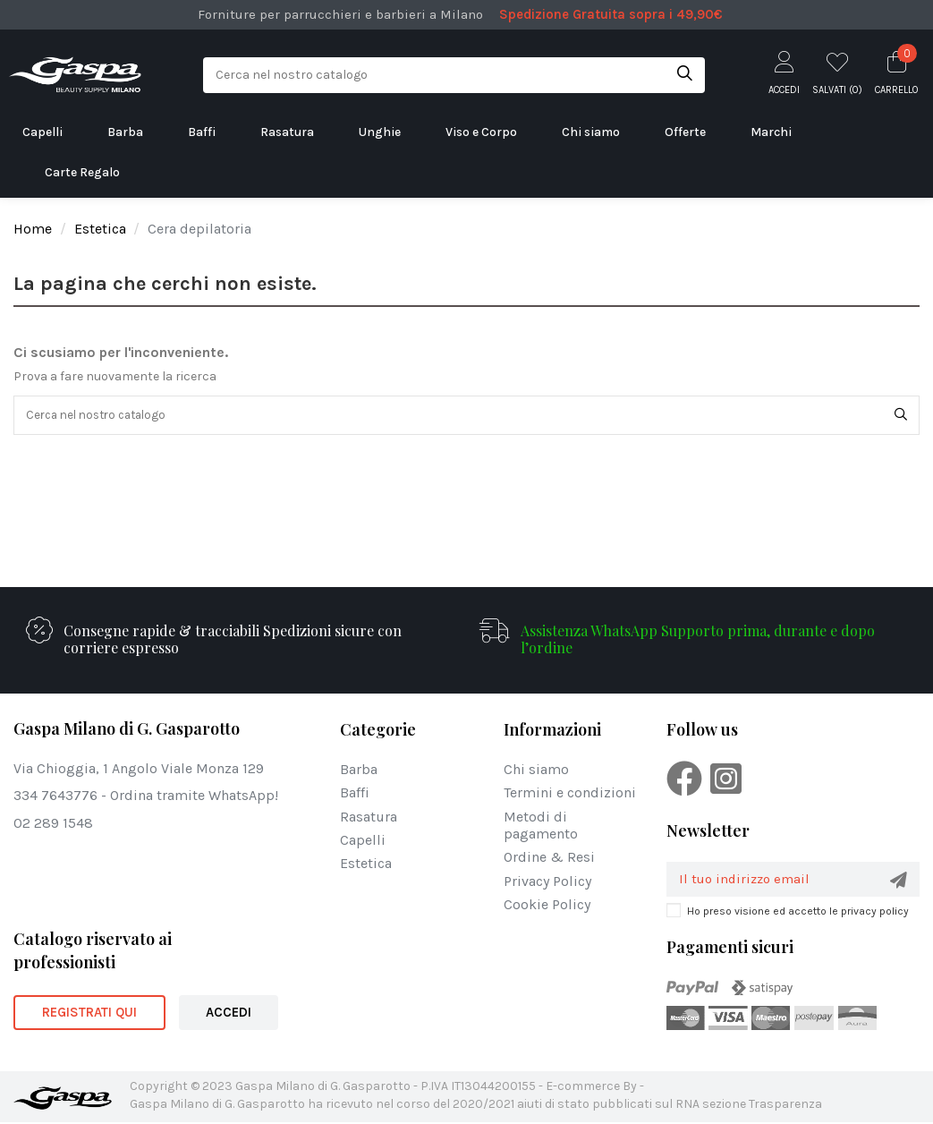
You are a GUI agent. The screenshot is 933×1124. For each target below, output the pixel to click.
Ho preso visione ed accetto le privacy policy (798, 913)
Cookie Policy (547, 905)
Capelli (363, 840)
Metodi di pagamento (541, 826)
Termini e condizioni (570, 794)
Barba (358, 770)
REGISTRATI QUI (89, 1014)
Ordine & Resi (549, 858)
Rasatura (368, 817)
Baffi (354, 794)
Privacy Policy (547, 881)
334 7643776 (55, 796)
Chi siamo (536, 770)
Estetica (366, 864)
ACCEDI (228, 1014)
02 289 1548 (53, 824)
